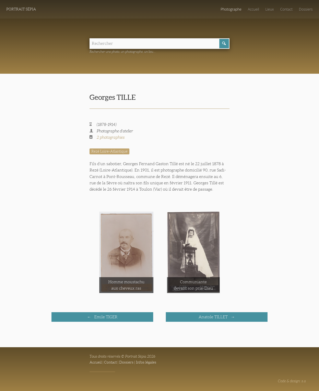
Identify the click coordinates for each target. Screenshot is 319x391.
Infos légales (146, 362)
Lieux (269, 9)
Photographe (231, 9)
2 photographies (111, 137)
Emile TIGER (105, 317)
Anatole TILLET (214, 317)
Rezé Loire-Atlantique (109, 151)
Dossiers (305, 9)
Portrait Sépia (21, 9)
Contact (286, 9)
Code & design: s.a (292, 381)
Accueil (253, 9)
